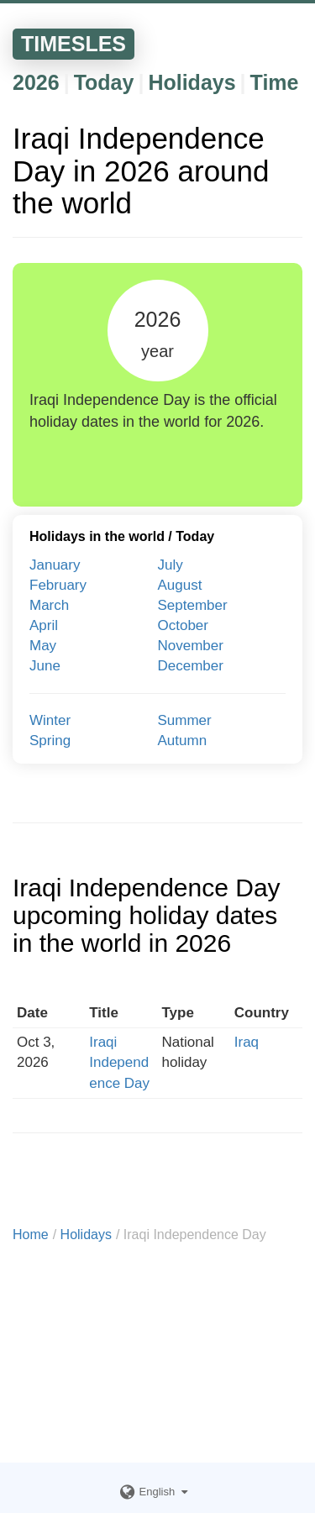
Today (104, 82)
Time (274, 82)
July (170, 565)
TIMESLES (73, 43)
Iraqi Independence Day (119, 1062)
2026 (36, 82)
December (190, 666)
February (58, 585)
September (193, 605)
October (183, 625)
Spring (50, 741)
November (190, 646)
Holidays (191, 82)
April (43, 625)
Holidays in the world (97, 536)
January (54, 565)
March (49, 605)
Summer (185, 720)
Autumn (182, 741)
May (42, 646)
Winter (50, 720)
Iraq (246, 1042)
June (44, 666)
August (180, 585)
